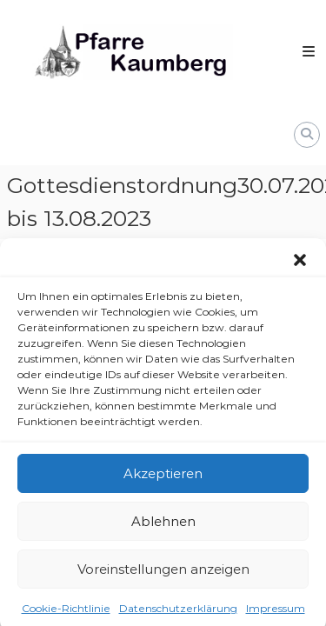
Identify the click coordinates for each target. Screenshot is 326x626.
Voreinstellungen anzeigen (163, 572)
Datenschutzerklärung (178, 611)
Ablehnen (163, 524)
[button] (300, 263)
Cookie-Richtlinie (66, 611)
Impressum (275, 611)
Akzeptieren (163, 477)
